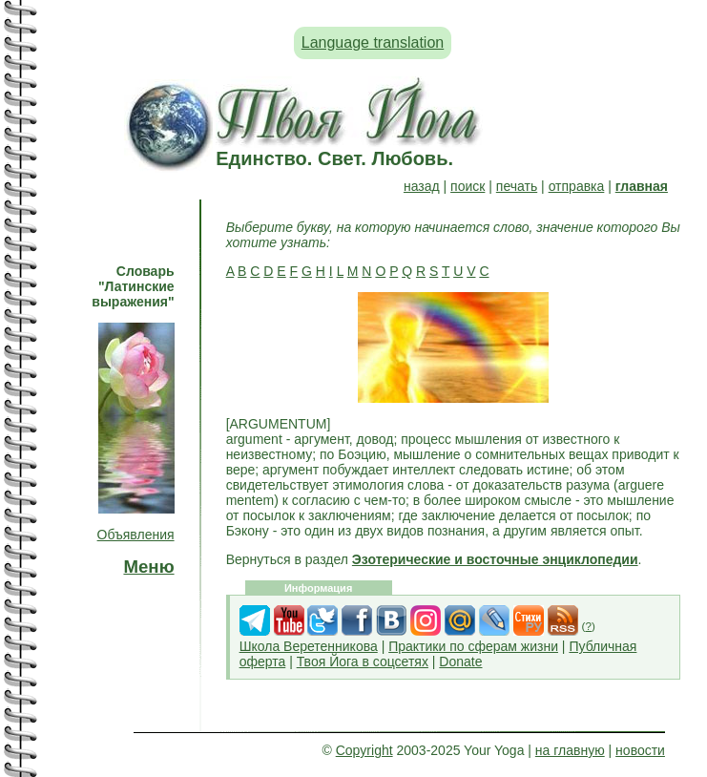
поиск (467, 186)
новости (640, 750)
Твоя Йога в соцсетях (362, 661)
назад (422, 186)
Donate (460, 661)
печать (516, 186)
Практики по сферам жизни (473, 646)
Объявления (136, 534)
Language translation (373, 42)
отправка (577, 186)
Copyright (364, 750)
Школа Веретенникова (308, 646)
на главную (570, 750)
